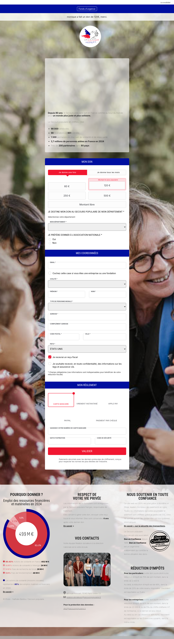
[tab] (67, 172)
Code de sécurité (104, 438)
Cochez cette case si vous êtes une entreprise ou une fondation (84, 273)
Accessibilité (165, 2)
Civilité (54, 279)
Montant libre (72, 204)
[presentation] (67, 172)
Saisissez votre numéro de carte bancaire (68, 428)
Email (53, 262)
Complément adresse (59, 324)
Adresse (54, 314)
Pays (52, 344)
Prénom (54, 291)
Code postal (56, 334)
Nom (93, 291)
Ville (88, 334)
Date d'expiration (57, 438)
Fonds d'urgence (87, 9)
